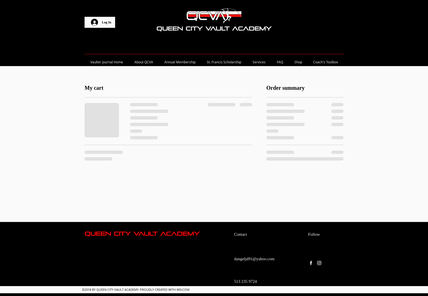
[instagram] (319, 263)
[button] (344, 29)
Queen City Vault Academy (214, 28)
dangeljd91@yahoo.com (254, 259)
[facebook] (311, 263)
